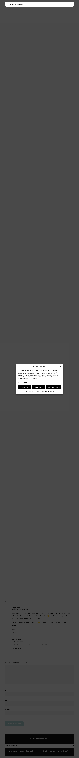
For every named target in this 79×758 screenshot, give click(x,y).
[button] (60, 366)
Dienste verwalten (23, 382)
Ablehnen (38, 387)
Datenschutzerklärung (41, 391)
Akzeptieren (24, 387)
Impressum (51, 391)
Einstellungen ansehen (53, 387)
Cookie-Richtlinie (29, 391)
